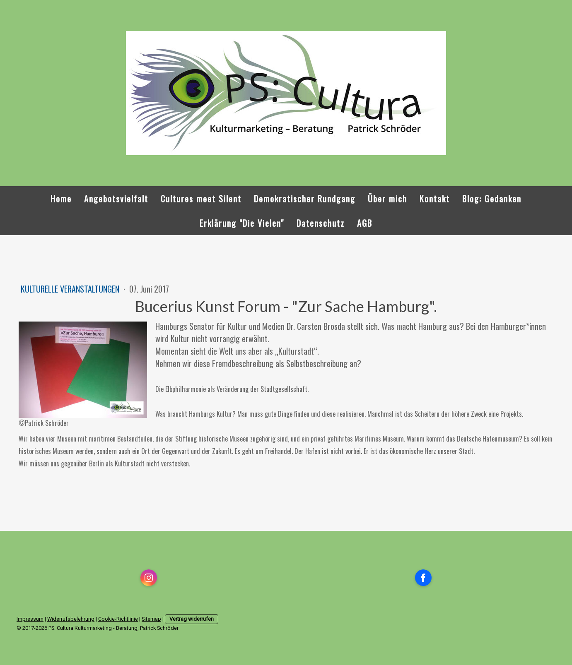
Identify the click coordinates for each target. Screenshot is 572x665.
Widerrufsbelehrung (70, 619)
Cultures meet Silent (201, 198)
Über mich (387, 198)
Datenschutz (321, 223)
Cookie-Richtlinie (118, 619)
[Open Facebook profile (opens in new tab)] (423, 577)
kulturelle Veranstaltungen (71, 289)
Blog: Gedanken (491, 198)
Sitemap (151, 619)
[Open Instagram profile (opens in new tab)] (148, 577)
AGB (364, 223)
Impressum (30, 619)
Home (61, 198)
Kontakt (435, 198)
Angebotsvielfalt (116, 198)
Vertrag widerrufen (191, 619)
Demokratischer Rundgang (304, 198)
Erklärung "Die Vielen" (242, 223)
